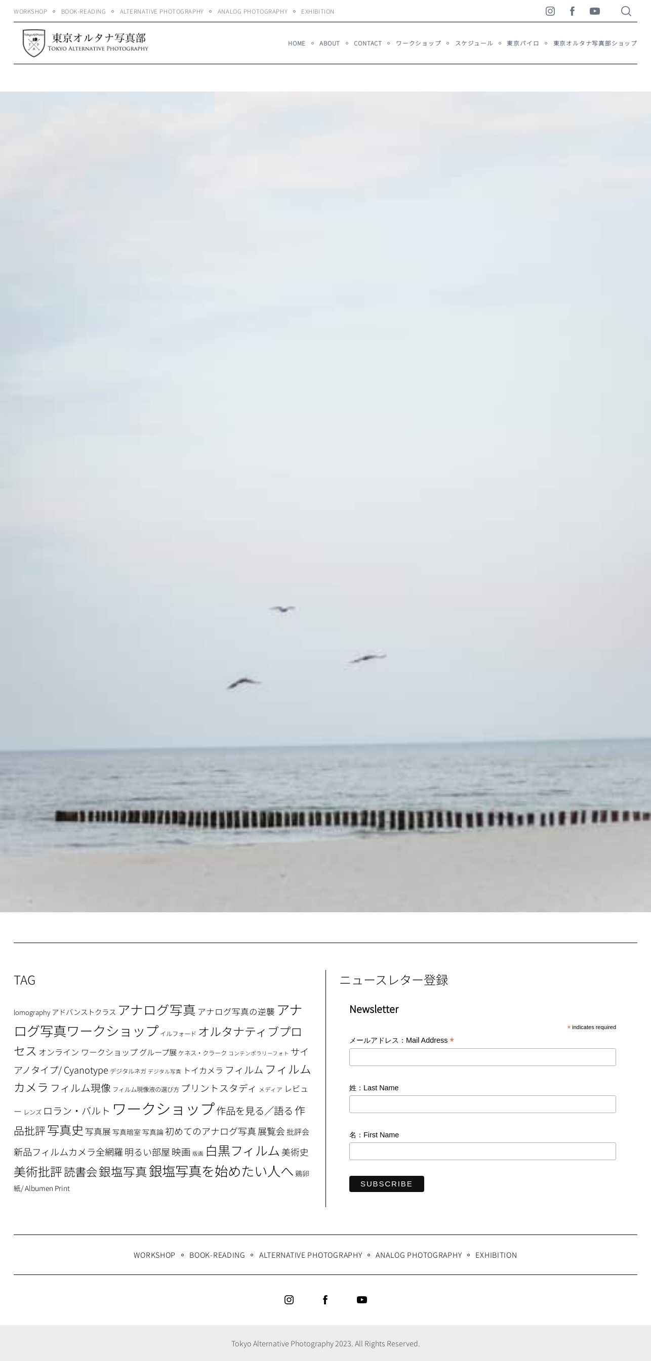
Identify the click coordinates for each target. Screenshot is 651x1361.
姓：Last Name (374, 1088)
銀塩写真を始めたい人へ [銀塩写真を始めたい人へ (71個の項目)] (221, 1170)
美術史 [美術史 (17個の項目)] (295, 1151)
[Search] (626, 11)
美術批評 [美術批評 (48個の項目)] (38, 1171)
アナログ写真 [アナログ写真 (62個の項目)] (156, 1009)
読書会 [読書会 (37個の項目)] (80, 1171)
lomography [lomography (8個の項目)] (32, 1012)
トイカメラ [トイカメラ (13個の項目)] (203, 1070)
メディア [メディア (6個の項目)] (270, 1089)
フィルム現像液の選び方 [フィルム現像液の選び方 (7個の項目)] (145, 1089)
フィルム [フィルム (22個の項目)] (244, 1069)
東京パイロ (523, 43)
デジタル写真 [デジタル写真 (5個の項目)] (164, 1071)
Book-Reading (83, 11)
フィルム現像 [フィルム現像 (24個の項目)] (80, 1087)
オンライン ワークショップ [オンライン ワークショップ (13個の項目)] (88, 1052)
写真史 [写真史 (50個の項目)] (65, 1129)
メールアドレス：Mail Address (401, 1041)
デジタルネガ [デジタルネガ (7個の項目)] (128, 1071)
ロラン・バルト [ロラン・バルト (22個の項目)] (76, 1110)
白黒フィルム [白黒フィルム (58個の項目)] (242, 1150)
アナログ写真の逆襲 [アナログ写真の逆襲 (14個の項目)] (236, 1011)
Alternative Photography (162, 11)
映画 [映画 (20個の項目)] (181, 1151)
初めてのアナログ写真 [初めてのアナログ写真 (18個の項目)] (210, 1130)
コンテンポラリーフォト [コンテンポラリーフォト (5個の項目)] (258, 1053)
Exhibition (318, 11)
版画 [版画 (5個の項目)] (198, 1153)
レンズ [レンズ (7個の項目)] (32, 1112)
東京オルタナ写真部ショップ (595, 43)
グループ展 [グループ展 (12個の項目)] (158, 1051)
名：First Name (374, 1135)
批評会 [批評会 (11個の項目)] (298, 1131)
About (329, 43)
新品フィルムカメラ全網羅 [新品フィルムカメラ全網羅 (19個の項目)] (68, 1151)
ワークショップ (418, 43)
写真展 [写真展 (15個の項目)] (98, 1131)
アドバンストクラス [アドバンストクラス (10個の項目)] (84, 1011)
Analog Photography (253, 11)
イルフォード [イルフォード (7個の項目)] (178, 1033)
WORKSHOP (31, 11)
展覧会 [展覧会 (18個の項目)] (271, 1130)
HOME (297, 43)
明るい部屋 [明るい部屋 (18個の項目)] (147, 1151)
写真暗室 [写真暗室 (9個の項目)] (126, 1132)
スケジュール (474, 43)
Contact (368, 43)
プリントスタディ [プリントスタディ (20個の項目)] (219, 1087)
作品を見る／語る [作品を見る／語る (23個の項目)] (254, 1110)
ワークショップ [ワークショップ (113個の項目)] (163, 1108)
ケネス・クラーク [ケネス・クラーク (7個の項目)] (202, 1052)
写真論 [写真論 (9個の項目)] (153, 1132)
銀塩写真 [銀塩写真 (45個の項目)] (123, 1171)
